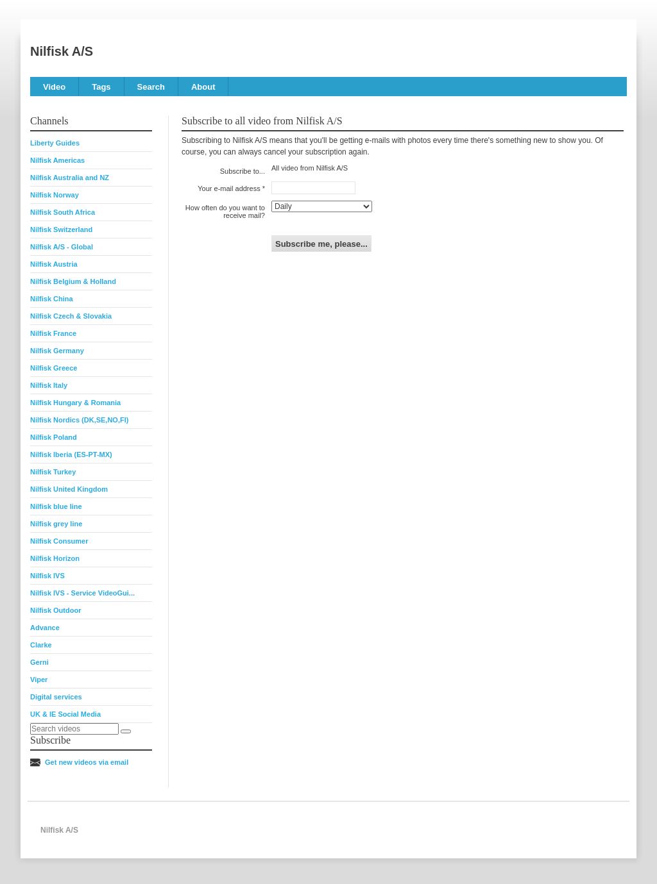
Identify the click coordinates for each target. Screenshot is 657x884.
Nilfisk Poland (53, 437)
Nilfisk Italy (48, 385)
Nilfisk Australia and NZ (69, 177)
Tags (101, 87)
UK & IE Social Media (65, 714)
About (203, 87)
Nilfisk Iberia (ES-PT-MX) (71, 454)
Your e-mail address (229, 188)
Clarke (41, 645)
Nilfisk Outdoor (55, 610)
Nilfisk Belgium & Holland (73, 281)
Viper (38, 679)
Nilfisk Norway (54, 195)
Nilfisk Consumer (59, 541)
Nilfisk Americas (57, 160)
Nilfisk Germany (57, 350)
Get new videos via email (86, 762)
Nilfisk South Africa (62, 212)
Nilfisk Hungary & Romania (75, 402)
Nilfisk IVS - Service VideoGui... (82, 593)
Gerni (39, 662)
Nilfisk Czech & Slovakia (71, 316)
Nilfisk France (53, 333)
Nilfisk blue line (56, 506)
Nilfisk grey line (56, 524)
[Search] (126, 731)
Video (54, 87)
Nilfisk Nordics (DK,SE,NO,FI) (79, 420)
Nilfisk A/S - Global (61, 247)
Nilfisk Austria (54, 264)
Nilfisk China (51, 299)
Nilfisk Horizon (55, 558)
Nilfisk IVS (47, 576)
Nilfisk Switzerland (61, 229)
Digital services (56, 697)
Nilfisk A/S (61, 51)
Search (151, 87)
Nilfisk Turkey (53, 472)
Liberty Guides (55, 143)
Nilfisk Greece (53, 368)
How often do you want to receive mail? (225, 211)
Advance (45, 627)
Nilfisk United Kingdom (69, 489)
